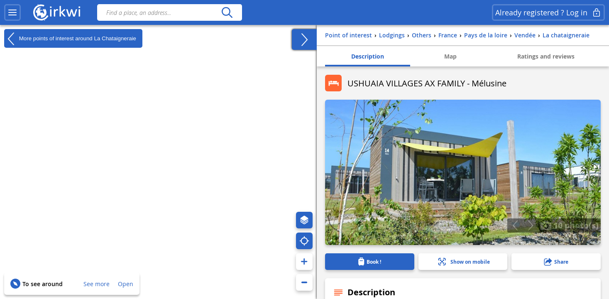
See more (96, 284)
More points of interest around (70, 38)
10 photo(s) (569, 225)
